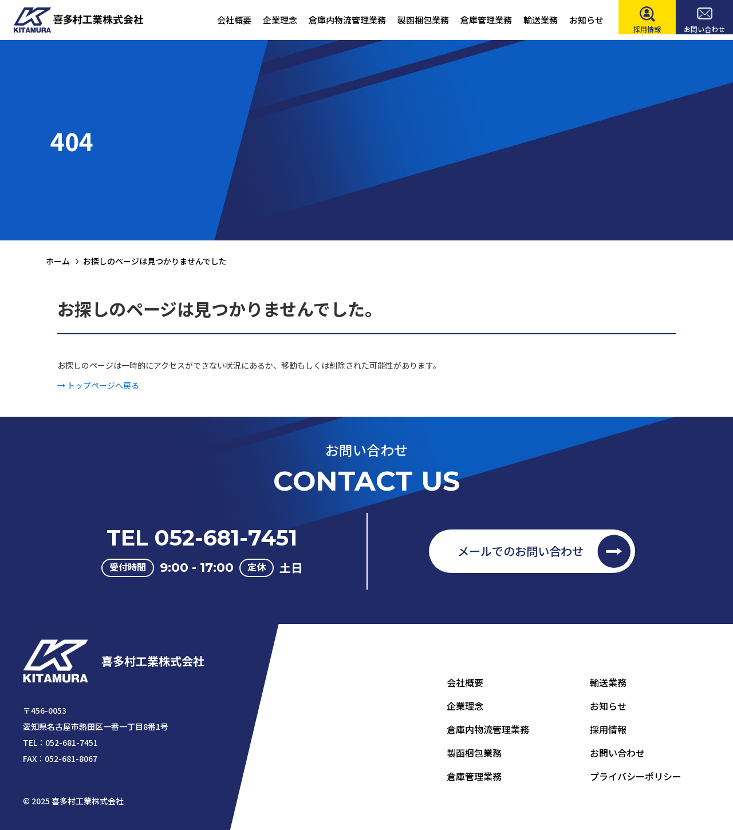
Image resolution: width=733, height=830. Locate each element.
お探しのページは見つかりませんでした (155, 261)
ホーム (58, 261)
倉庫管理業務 (474, 776)
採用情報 (608, 729)
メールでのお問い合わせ (521, 551)
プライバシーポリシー (635, 776)
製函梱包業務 (474, 753)
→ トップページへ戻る (98, 394)
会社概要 (465, 682)
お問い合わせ (617, 753)
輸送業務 (608, 682)
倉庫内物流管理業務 (488, 729)
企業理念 (465, 706)
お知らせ (608, 706)
